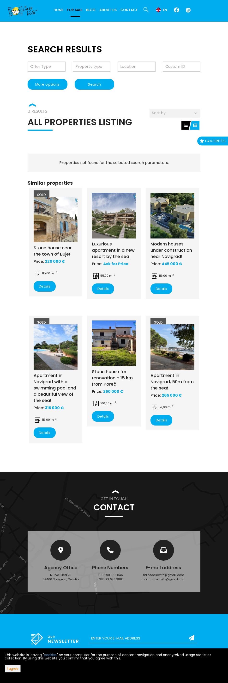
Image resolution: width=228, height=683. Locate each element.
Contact (129, 9)
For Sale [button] (74, 9)
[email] (143, 638)
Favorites (213, 141)
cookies (50, 654)
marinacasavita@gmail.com (164, 579)
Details (44, 286)
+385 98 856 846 (110, 575)
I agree (12, 668)
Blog (91, 9)
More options (47, 84)
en (161, 9)
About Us (108, 9)
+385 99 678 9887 (110, 579)
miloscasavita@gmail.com (163, 575)
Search (94, 84)
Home (58, 9)
